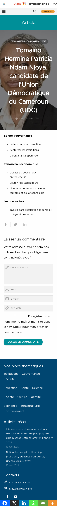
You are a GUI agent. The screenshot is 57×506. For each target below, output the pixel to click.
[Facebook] (7, 497)
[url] (28, 308)
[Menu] (3, 11)
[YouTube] (15, 497)
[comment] (28, 274)
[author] (28, 289)
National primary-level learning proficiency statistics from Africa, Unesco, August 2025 (25, 456)
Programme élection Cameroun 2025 (28, 41)
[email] (28, 298)
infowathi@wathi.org (20, 489)
